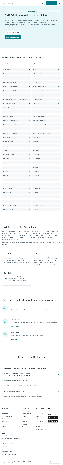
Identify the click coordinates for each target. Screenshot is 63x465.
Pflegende (24, 421)
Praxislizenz (24, 426)
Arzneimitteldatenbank (7, 416)
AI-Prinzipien (5, 413)
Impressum (4, 449)
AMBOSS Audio (5, 426)
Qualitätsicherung (6, 411)
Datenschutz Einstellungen (8, 443)
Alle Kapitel (4, 421)
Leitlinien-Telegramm (26, 413)
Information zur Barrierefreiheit (9, 454)
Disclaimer (4, 446)
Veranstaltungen (39, 421)
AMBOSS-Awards (40, 413)
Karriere (37, 416)
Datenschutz (5, 441)
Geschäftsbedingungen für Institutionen (11, 438)
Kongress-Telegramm (26, 411)
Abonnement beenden (41, 429)
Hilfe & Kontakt (39, 426)
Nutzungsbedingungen (7, 435)
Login (42, 3)
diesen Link (22, 262)
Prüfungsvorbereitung (7, 418)
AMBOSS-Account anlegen (14, 257)
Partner (37, 418)
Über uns (38, 411)
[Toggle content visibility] (31, 368)
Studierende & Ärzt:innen (28, 419)
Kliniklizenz (24, 424)
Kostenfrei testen (51, 3)
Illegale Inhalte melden (7, 451)
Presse (37, 424)
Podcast (4, 424)
